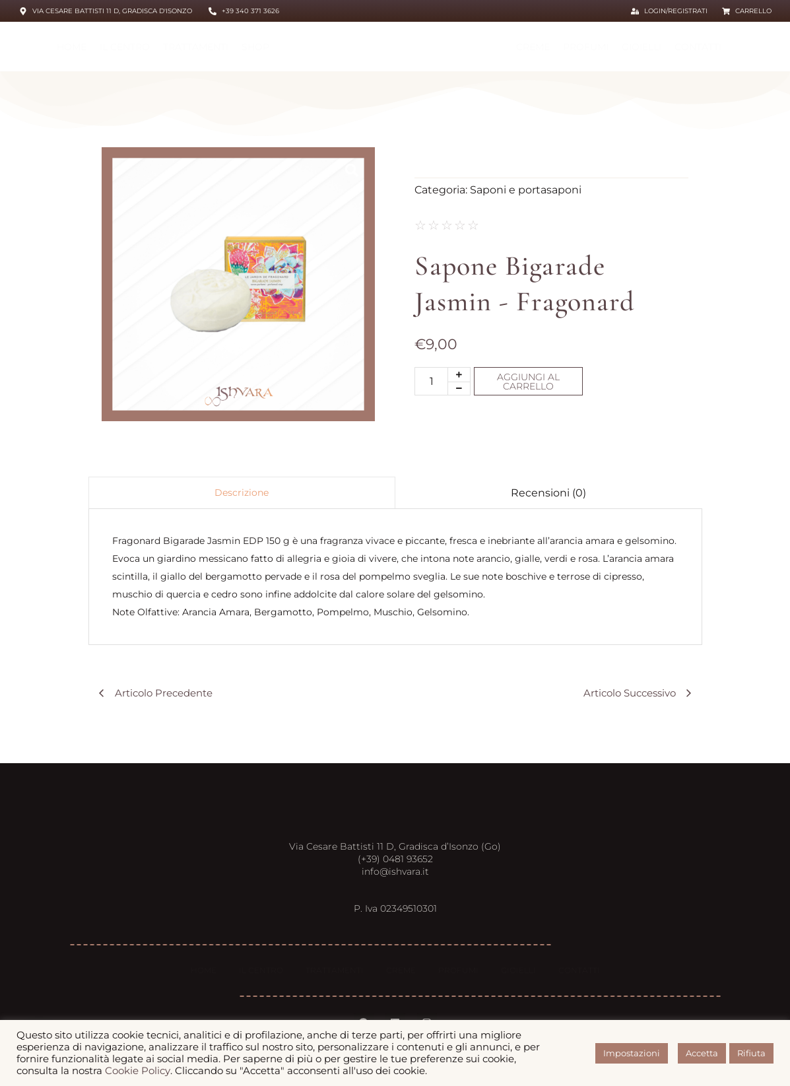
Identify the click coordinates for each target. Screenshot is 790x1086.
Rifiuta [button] (751, 1053)
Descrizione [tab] (241, 492)
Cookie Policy (137, 1071)
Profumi (586, 47)
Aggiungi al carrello (528, 381)
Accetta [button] (702, 1053)
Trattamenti (195, 47)
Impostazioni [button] (631, 1053)
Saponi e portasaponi (525, 190)
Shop (255, 47)
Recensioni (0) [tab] (548, 493)
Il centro (125, 47)
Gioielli (641, 47)
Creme (533, 47)
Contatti (698, 47)
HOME (71, 47)
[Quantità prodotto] (431, 381)
